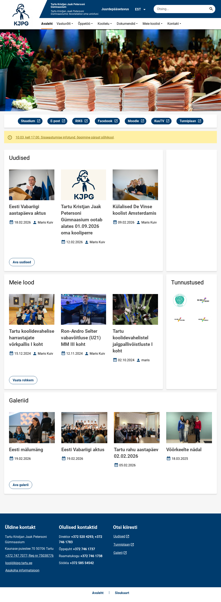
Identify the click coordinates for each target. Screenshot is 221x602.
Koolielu (105, 24)
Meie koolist (153, 24)
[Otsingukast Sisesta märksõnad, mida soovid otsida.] (184, 9)
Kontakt (174, 24)
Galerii (118, 553)
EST (140, 9)
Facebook (109, 121)
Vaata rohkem (23, 380)
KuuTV (163, 121)
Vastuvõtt (65, 24)
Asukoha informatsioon (22, 570)
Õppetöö (86, 24)
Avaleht (47, 24)
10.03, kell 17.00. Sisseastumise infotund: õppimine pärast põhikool (65, 137)
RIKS (82, 121)
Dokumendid (128, 24)
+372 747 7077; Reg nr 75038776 (29, 556)
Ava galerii (21, 485)
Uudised (119, 536)
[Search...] (211, 9)
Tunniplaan (191, 121)
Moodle (137, 121)
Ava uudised (22, 262)
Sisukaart (122, 593)
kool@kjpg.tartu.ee (18, 563)
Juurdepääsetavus (115, 9)
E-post (58, 121)
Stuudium (31, 121)
